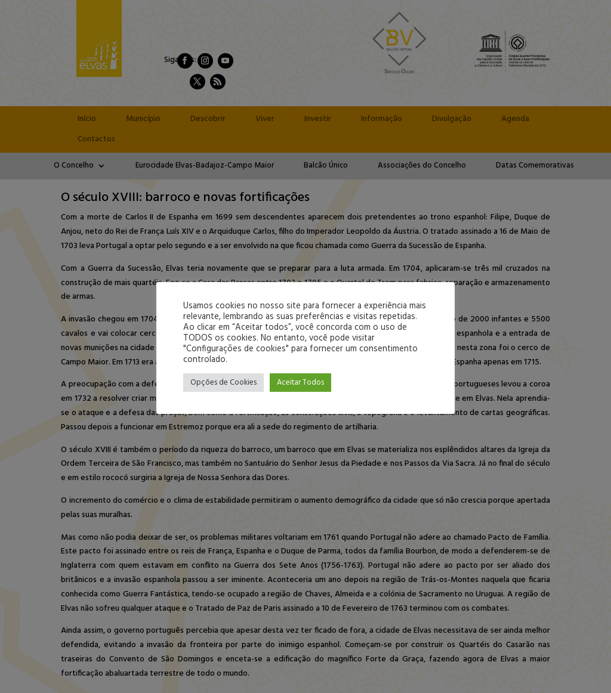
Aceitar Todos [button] (300, 382)
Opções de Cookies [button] (223, 382)
